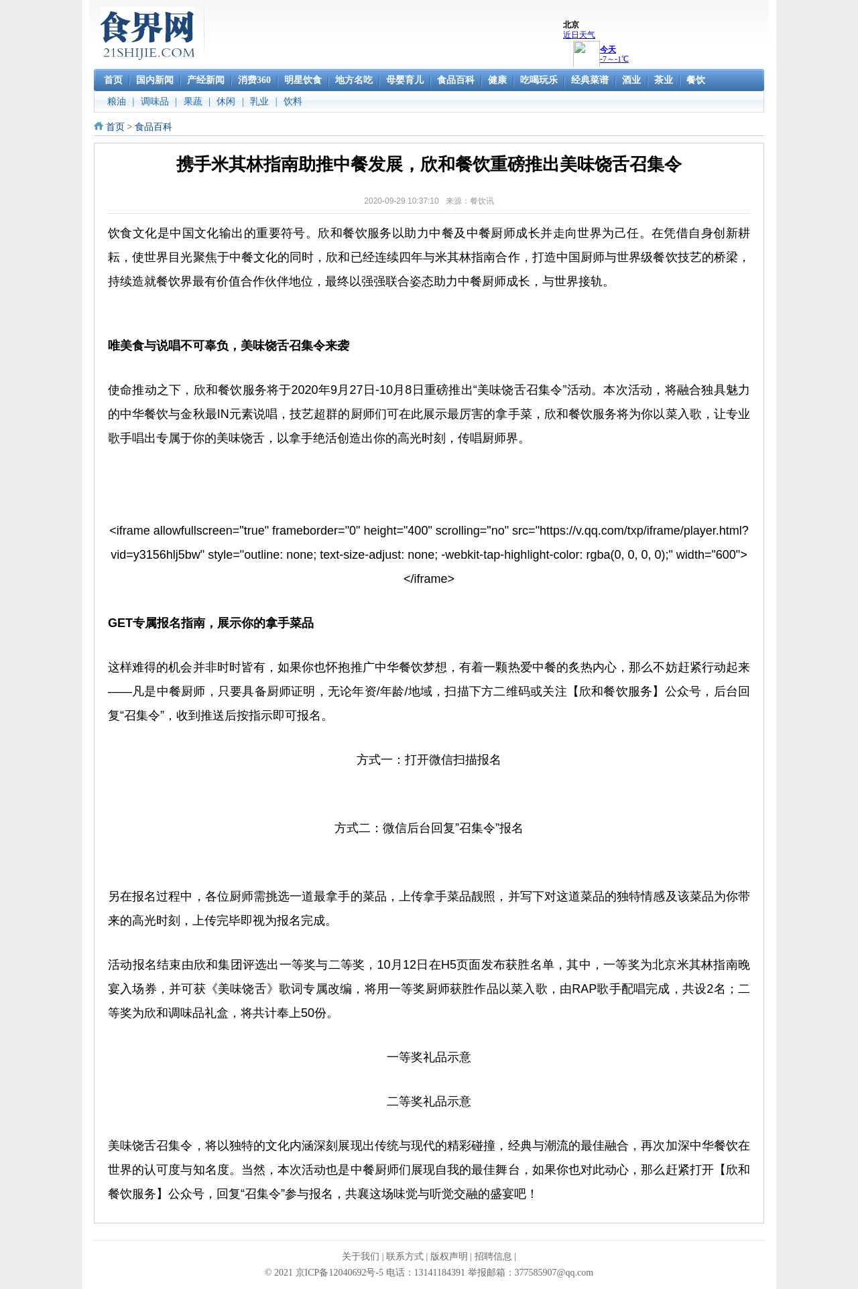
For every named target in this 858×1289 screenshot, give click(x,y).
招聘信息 (493, 1256)
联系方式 (405, 1256)
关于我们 (360, 1256)
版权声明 (449, 1256)
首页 (115, 127)
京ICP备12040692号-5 (339, 1273)
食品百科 (153, 127)
